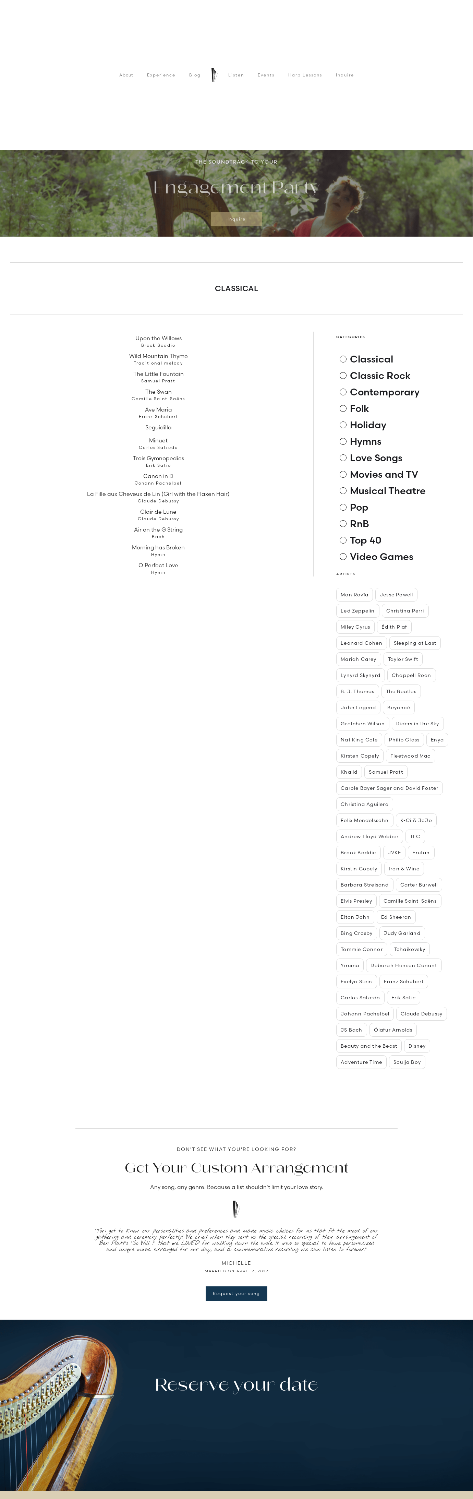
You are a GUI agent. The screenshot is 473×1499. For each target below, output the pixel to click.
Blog (195, 75)
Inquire (345, 75)
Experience (161, 75)
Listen (236, 75)
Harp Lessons (305, 75)
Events (266, 75)
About (126, 75)
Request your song (236, 1293)
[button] (89, 195)
